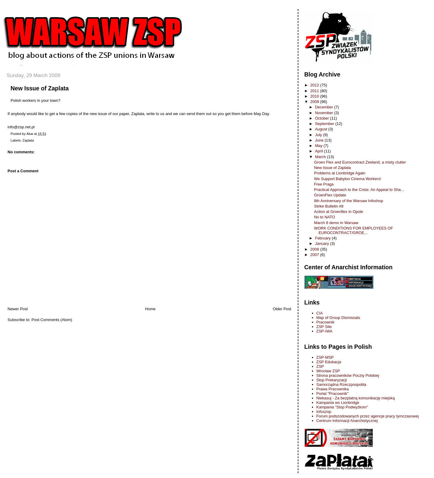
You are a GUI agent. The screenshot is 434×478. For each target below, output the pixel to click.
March (321, 157)
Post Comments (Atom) (52, 319)
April (319, 151)
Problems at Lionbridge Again (339, 173)
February (323, 238)
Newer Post (18, 309)
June (320, 140)
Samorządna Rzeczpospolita (341, 384)
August (321, 129)
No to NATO (324, 217)
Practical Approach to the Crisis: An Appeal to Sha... (359, 189)
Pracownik (325, 322)
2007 (315, 254)
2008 (315, 249)
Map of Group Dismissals (338, 317)
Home (150, 309)
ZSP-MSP (325, 357)
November (324, 113)
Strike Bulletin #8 (329, 206)
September (325, 123)
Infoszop (323, 411)
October (322, 118)
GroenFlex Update (330, 195)
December (324, 107)
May (319, 145)
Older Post (282, 309)
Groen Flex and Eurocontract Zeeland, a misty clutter (360, 162)
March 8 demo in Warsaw (336, 222)
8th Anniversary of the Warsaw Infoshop (348, 200)
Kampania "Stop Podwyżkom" (342, 407)
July (319, 135)
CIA (319, 313)
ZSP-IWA (324, 331)
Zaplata (28, 140)
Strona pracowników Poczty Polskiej (347, 375)
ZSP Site (324, 326)
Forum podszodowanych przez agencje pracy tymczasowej (367, 416)
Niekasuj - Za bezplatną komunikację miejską (355, 398)
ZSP (320, 366)
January (322, 243)
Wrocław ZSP (328, 371)
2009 (315, 101)
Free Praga (324, 184)
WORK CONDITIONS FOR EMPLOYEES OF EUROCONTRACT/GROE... (353, 230)
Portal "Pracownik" (332, 393)
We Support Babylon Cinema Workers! (347, 179)
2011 (315, 91)
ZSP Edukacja (328, 362)
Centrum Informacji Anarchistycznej (347, 420)
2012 (315, 85)
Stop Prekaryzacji (331, 380)
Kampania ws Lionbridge (337, 402)
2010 (315, 96)
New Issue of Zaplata (40, 88)
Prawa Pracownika (332, 389)
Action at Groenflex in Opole (338, 211)
